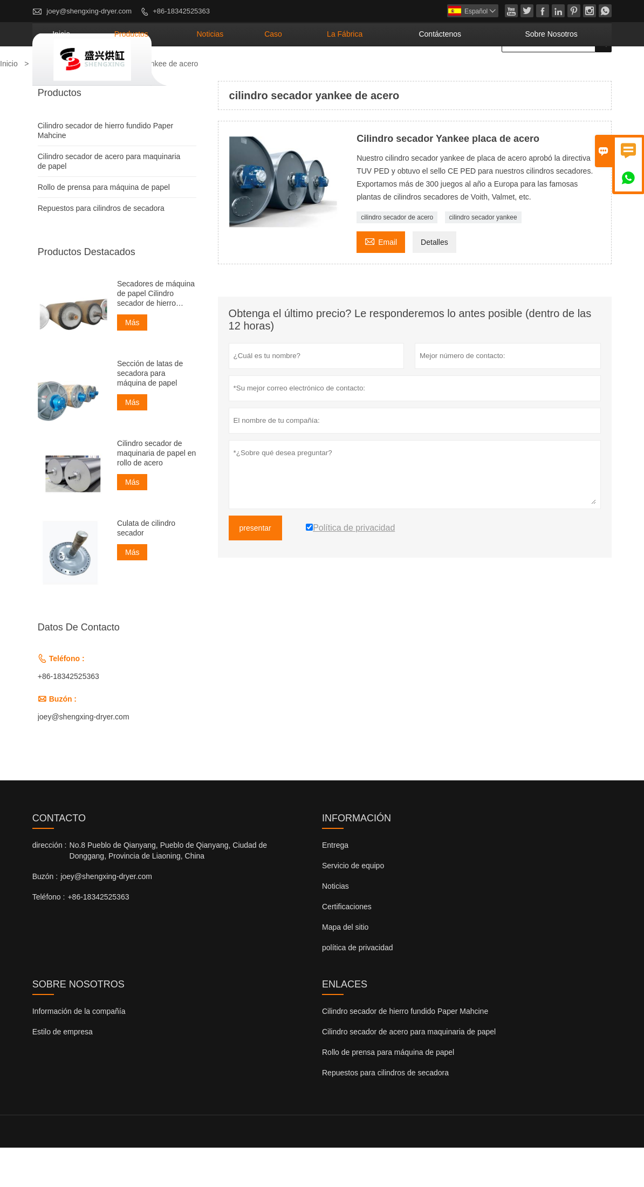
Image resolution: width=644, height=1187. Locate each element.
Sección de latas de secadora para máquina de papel (150, 412)
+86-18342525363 (181, 11)
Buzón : (45, 915)
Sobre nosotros (565, 72)
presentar (255, 566)
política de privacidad (357, 987)
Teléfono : (48, 936)
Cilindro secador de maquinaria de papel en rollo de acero (156, 492)
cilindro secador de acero (397, 256)
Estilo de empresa (62, 1071)
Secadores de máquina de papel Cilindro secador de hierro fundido (156, 332)
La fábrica (408, 72)
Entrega (335, 884)
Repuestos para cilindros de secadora (101, 247)
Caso (353, 72)
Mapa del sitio (345, 966)
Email (381, 279)
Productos (245, 72)
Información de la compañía (79, 1050)
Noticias (335, 925)
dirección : (49, 884)
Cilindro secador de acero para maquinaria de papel (409, 1071)
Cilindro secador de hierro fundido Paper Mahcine (405, 1050)
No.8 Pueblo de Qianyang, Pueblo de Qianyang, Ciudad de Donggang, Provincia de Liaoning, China (169, 890)
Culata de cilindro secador (146, 567)
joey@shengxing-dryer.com (89, 11)
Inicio (192, 72)
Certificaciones (347, 946)
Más (132, 361)
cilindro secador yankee (483, 256)
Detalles (434, 281)
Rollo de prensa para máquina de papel (104, 226)
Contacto (59, 857)
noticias (305, 72)
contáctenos (481, 72)
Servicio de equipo (353, 905)
